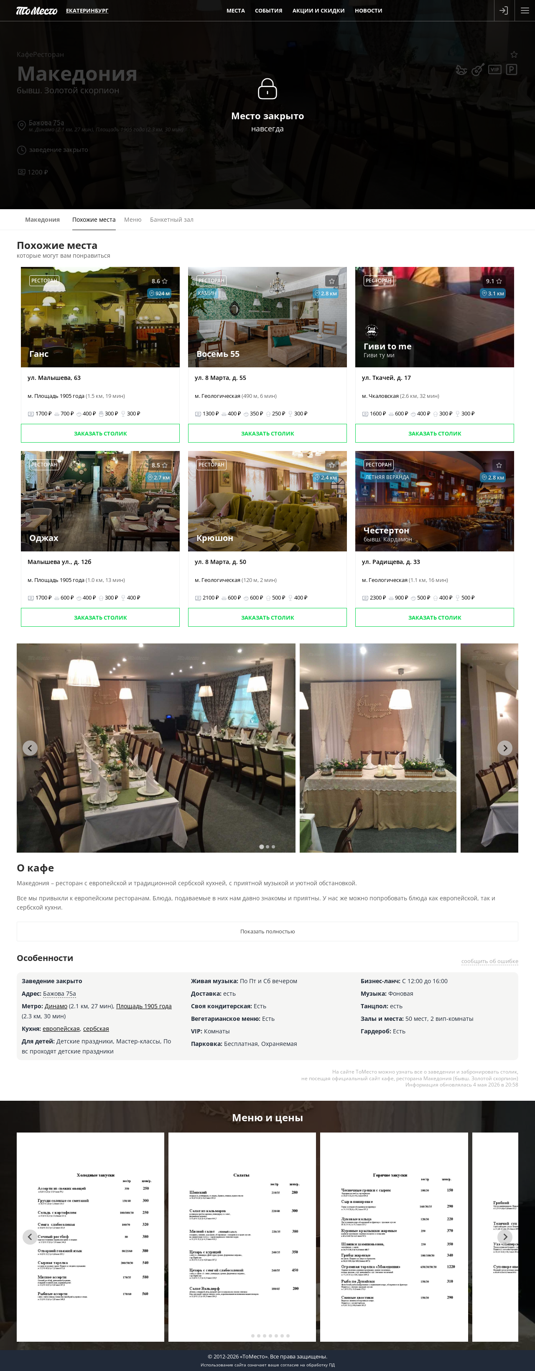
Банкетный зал (172, 219)
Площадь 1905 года (144, 1006)
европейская (61, 1029)
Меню (133, 219)
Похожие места (94, 219)
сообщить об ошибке (489, 961)
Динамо (56, 1006)
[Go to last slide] (30, 748)
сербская (96, 1029)
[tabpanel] (156, 748)
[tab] (261, 846)
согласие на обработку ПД (307, 1365)
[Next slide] (504, 748)
